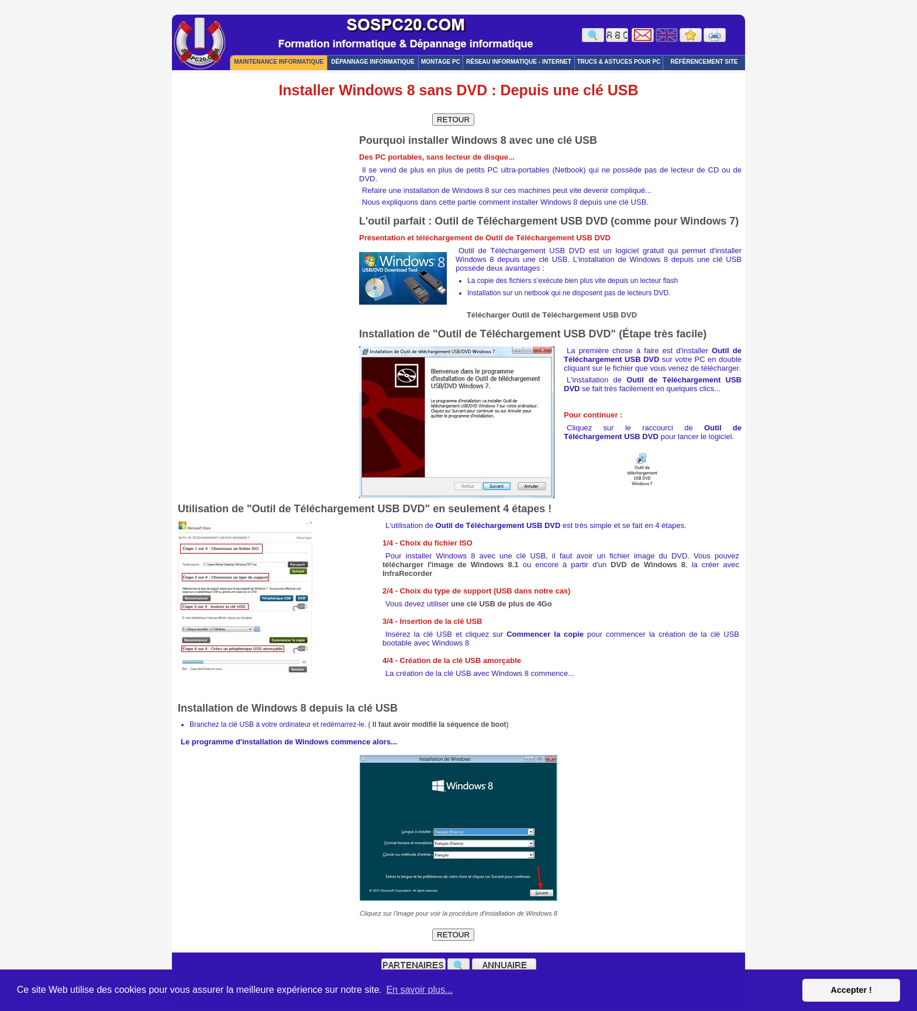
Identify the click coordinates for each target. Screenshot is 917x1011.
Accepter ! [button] (850, 990)
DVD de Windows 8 (648, 564)
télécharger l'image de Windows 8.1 (450, 564)
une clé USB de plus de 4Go (501, 603)
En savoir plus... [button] (419, 990)
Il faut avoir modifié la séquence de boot (439, 724)
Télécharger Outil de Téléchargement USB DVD (552, 314)
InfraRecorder (407, 573)
